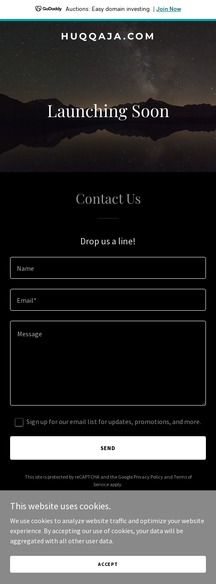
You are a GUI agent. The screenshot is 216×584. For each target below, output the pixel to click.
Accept (108, 564)
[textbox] (108, 268)
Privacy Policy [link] (148, 477)
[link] (108, 37)
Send (108, 448)
